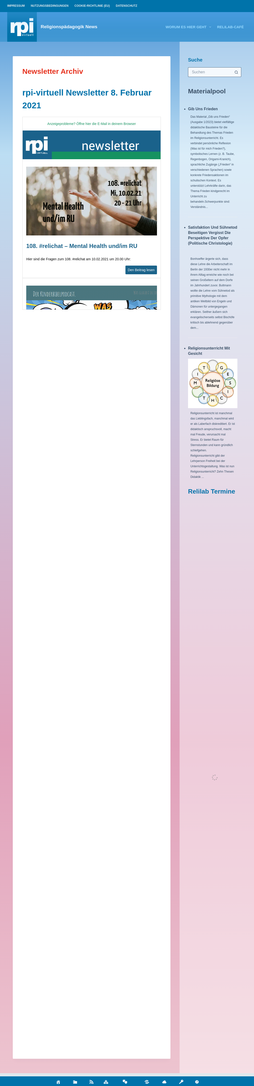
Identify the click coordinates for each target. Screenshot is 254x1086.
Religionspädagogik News (69, 26)
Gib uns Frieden (203, 109)
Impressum (16, 5)
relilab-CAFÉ (230, 27)
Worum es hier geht (189, 27)
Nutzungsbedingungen (50, 5)
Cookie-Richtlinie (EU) (92, 5)
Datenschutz (126, 5)
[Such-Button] (236, 72)
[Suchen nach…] (210, 72)
